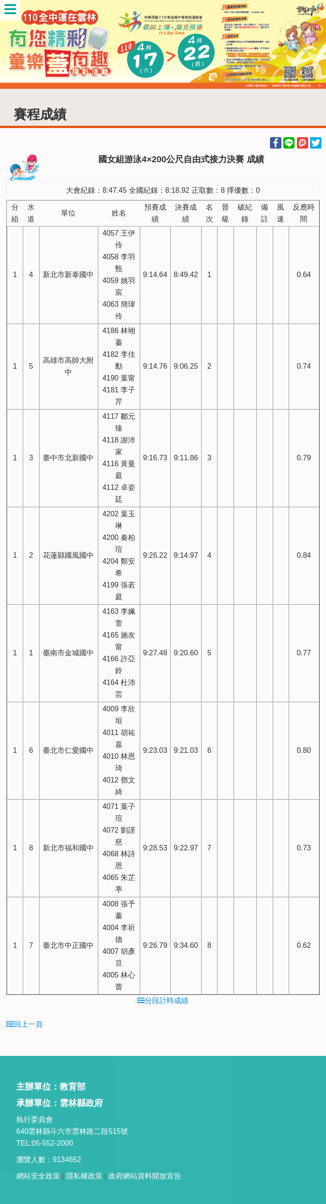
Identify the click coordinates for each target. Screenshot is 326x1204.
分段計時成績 (163, 1000)
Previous (15, 44)
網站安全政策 (38, 1176)
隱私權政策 (84, 1176)
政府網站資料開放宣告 (144, 1176)
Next (310, 44)
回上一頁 (24, 1024)
